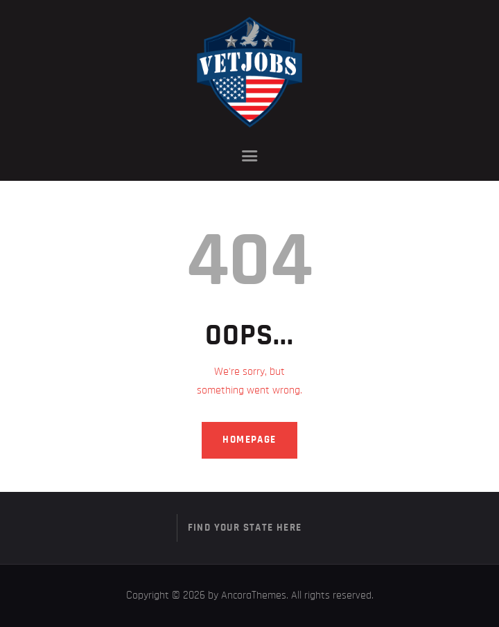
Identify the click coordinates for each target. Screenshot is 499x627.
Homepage (249, 439)
